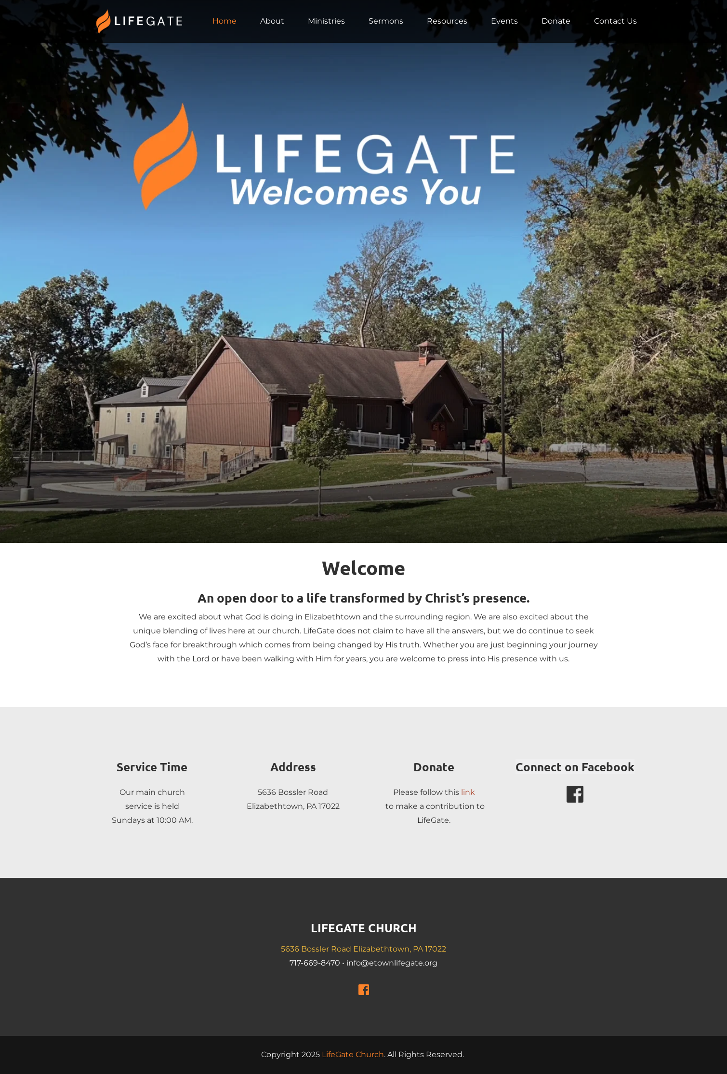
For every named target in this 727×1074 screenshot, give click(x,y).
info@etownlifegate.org (391, 962)
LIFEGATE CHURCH (364, 927)
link (468, 792)
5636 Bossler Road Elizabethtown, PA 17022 (363, 948)
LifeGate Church (353, 1054)
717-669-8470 (315, 962)
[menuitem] (224, 21)
